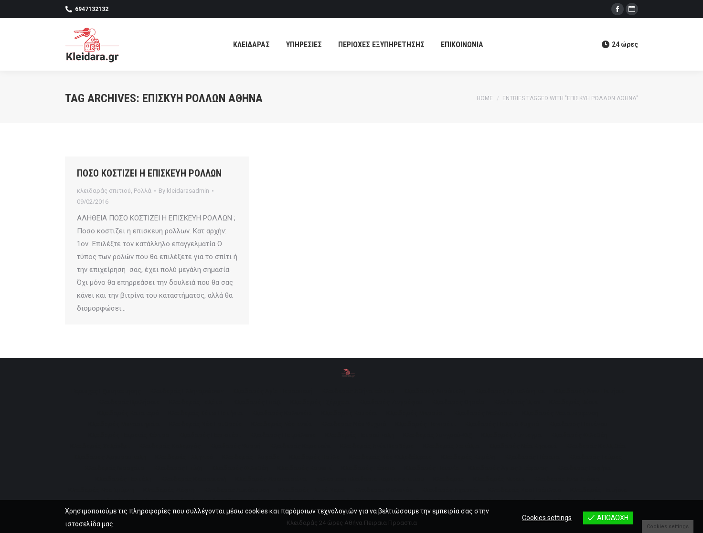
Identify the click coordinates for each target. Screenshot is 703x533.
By (184, 190)
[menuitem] (251, 44)
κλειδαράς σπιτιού (104, 190)
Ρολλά (142, 190)
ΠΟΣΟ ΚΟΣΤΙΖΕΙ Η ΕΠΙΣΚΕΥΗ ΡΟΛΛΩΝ (149, 173)
